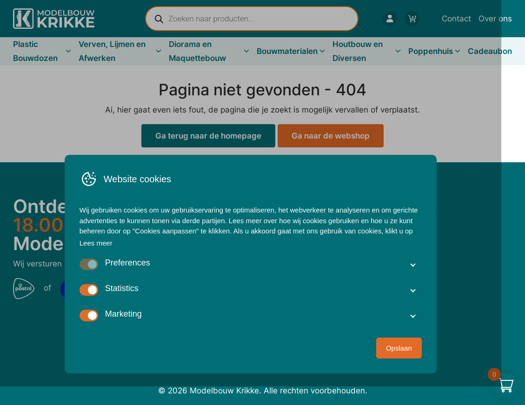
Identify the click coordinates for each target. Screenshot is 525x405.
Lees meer (108, 261)
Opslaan (411, 366)
